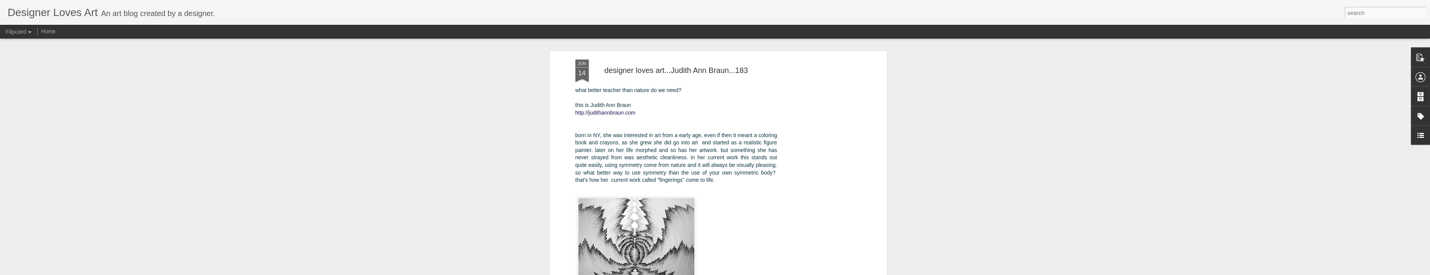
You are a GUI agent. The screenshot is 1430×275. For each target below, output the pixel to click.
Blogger (750, 271)
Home (48, 31)
